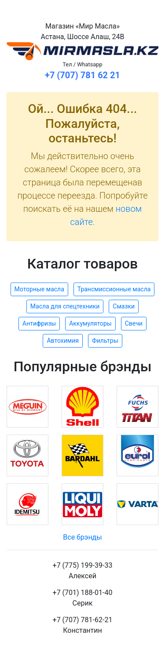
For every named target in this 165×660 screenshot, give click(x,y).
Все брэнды (82, 537)
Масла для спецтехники (64, 306)
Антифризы (39, 323)
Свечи (134, 323)
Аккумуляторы (90, 323)
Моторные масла (39, 289)
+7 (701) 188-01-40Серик (83, 597)
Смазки (124, 306)
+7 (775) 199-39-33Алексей (83, 570)
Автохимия (63, 340)
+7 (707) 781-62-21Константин (83, 625)
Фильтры (105, 340)
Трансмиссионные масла (114, 289)
